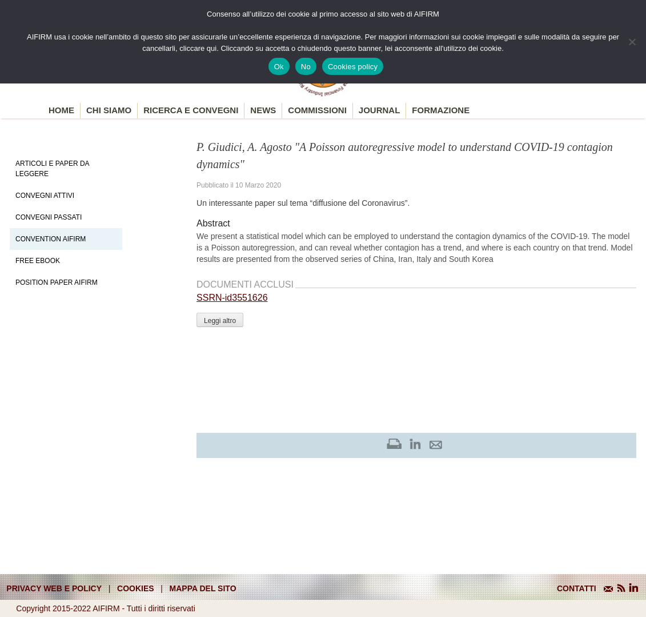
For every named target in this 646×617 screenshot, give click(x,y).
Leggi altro (220, 321)
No (306, 66)
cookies (135, 588)
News (263, 110)
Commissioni (317, 110)
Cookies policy (353, 66)
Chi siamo (108, 110)
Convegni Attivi (44, 196)
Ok (279, 66)
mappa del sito (203, 588)
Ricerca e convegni (190, 110)
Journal (379, 110)
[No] (631, 41)
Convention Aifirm (50, 239)
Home (61, 110)
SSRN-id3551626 (232, 297)
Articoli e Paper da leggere (52, 169)
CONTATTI (576, 588)
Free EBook (37, 261)
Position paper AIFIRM (56, 282)
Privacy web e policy (54, 588)
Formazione (441, 110)
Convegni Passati (48, 217)
